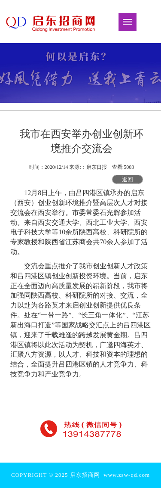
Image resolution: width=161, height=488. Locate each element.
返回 (127, 179)
